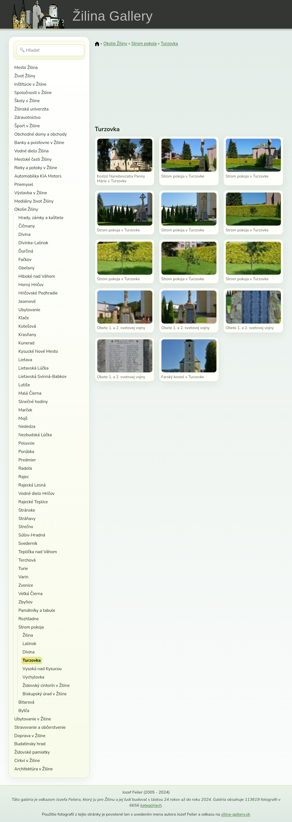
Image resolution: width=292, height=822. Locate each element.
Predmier (27, 460)
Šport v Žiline (27, 126)
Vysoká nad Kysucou (42, 669)
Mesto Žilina (26, 67)
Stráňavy (26, 518)
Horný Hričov (31, 284)
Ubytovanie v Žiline (32, 719)
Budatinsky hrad (29, 744)
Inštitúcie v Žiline (30, 84)
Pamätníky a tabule (36, 610)
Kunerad (26, 343)
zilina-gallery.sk (235, 814)
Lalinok (30, 643)
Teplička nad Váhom (37, 552)
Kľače (23, 318)
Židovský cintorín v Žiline (46, 685)
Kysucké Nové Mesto (38, 351)
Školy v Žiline (27, 101)
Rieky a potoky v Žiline (35, 168)
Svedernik (27, 543)
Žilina (28, 635)
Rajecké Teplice (33, 502)
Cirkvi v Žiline (27, 760)
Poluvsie (26, 443)
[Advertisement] (189, 82)
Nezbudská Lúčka (35, 435)
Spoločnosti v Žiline (33, 92)
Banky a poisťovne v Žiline (39, 142)
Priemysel (23, 184)
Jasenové (27, 301)
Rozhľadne (28, 619)
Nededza (26, 426)
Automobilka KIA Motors (37, 176)
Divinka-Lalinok (33, 243)
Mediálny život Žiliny (34, 201)
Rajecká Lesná (32, 485)
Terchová (27, 560)
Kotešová (27, 326)
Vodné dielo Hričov (36, 493)
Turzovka (32, 660)
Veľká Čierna (30, 593)
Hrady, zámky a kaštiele (40, 218)
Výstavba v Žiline (30, 193)
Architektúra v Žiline (33, 769)
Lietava (25, 360)
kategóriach (150, 805)
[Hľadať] (51, 50)
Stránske (26, 510)
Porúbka (26, 451)
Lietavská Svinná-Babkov (42, 376)
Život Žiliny (24, 76)
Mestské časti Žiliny (33, 159)
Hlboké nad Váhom (36, 276)
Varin (23, 577)
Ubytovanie (29, 310)
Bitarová (26, 702)
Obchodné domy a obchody (40, 134)
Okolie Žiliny (26, 209)
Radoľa (25, 468)
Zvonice (25, 585)
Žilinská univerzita (31, 109)
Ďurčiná (25, 251)
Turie (23, 568)
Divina (24, 234)
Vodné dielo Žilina (31, 151)
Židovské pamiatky (32, 752)
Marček (25, 410)
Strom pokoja (31, 627)
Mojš (23, 418)
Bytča (23, 710)
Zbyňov (25, 602)
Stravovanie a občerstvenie (40, 727)
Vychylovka (33, 677)
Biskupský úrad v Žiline (45, 694)
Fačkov (25, 259)
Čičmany (26, 226)
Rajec (23, 477)
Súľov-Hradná (31, 535)
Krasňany (27, 334)
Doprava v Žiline (29, 736)
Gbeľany (26, 268)
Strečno (25, 526)
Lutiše (24, 385)
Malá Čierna (29, 393)
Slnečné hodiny (33, 401)
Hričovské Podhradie (38, 293)
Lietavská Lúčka (33, 368)
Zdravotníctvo (27, 117)
